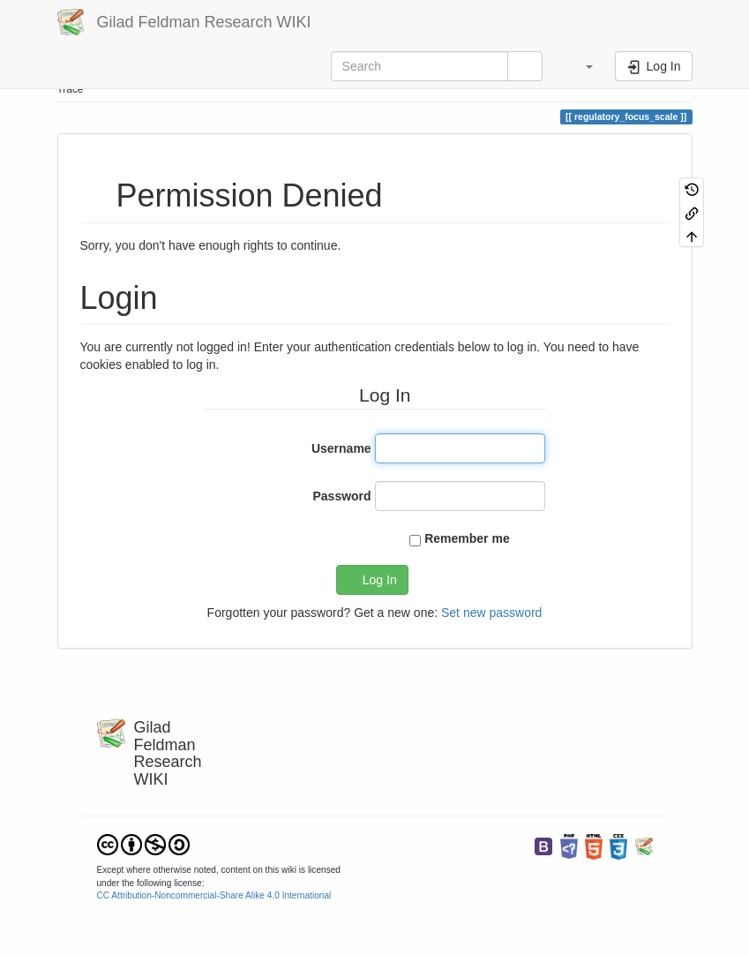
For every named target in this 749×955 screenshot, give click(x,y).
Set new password (491, 612)
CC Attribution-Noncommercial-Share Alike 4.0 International (214, 895)
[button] (581, 66)
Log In (380, 580)
